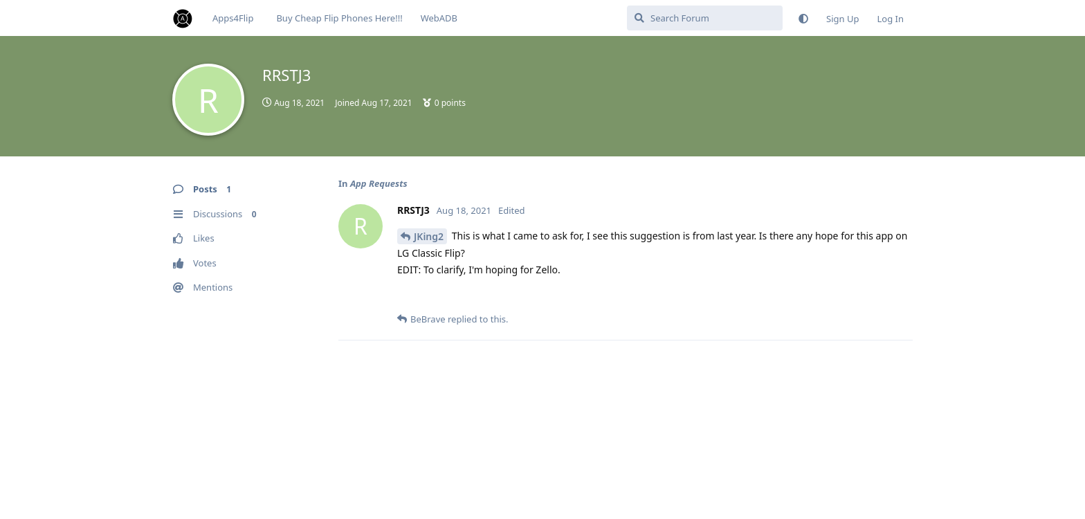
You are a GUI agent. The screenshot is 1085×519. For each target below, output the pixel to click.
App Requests (379, 183)
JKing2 (429, 236)
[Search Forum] (705, 18)
